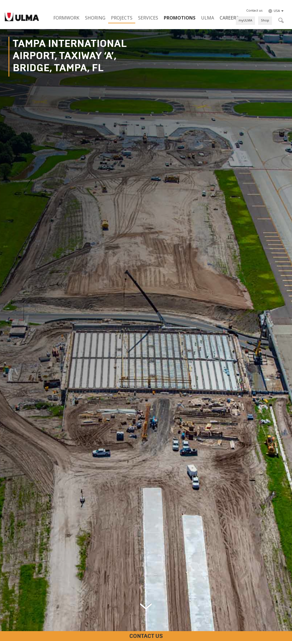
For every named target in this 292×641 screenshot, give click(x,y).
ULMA (207, 18)
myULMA (245, 20)
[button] (254, 10)
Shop (265, 20)
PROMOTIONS (179, 18)
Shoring (95, 18)
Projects (121, 18)
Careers (229, 18)
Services (148, 18)
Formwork (66, 18)
